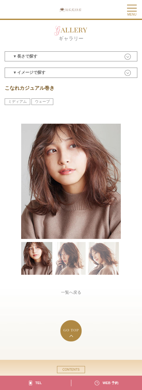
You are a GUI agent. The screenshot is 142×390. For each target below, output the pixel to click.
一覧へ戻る (71, 292)
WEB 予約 (110, 383)
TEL (38, 383)
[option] (71, 181)
